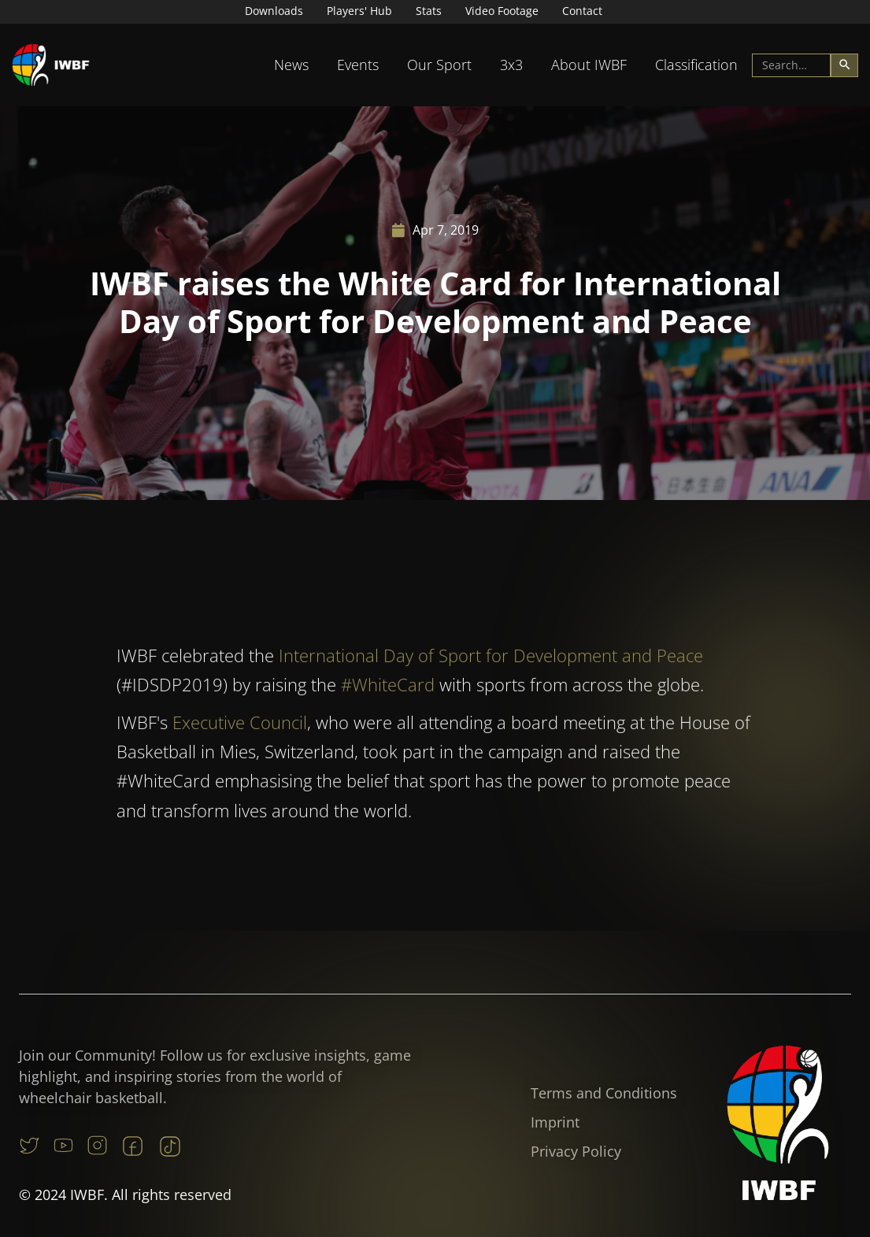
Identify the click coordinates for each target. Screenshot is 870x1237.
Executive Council (239, 739)
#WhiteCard (388, 702)
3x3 (511, 64)
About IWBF (589, 64)
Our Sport (439, 64)
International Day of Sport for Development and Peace (491, 672)
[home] (51, 65)
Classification (696, 64)
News (291, 64)
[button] (291, 64)
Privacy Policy (576, 1151)
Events (358, 64)
